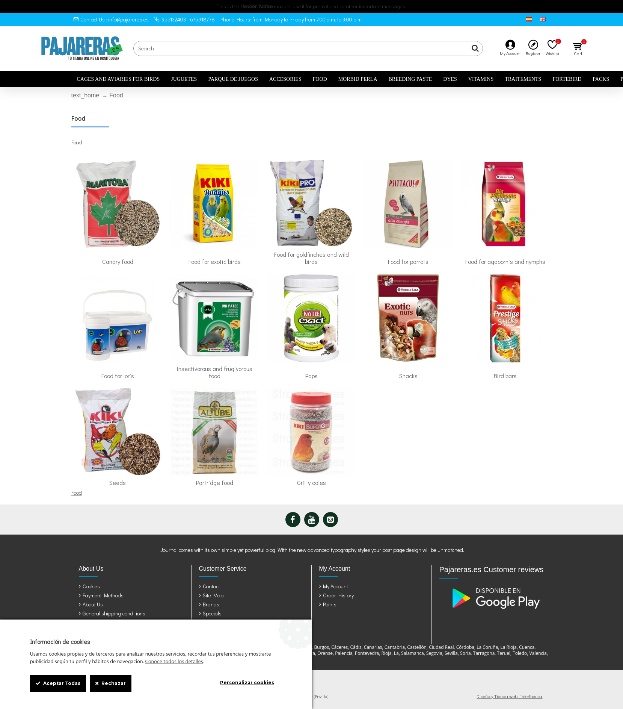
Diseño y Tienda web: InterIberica (509, 696)
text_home (85, 95)
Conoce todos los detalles (174, 662)
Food (76, 492)
